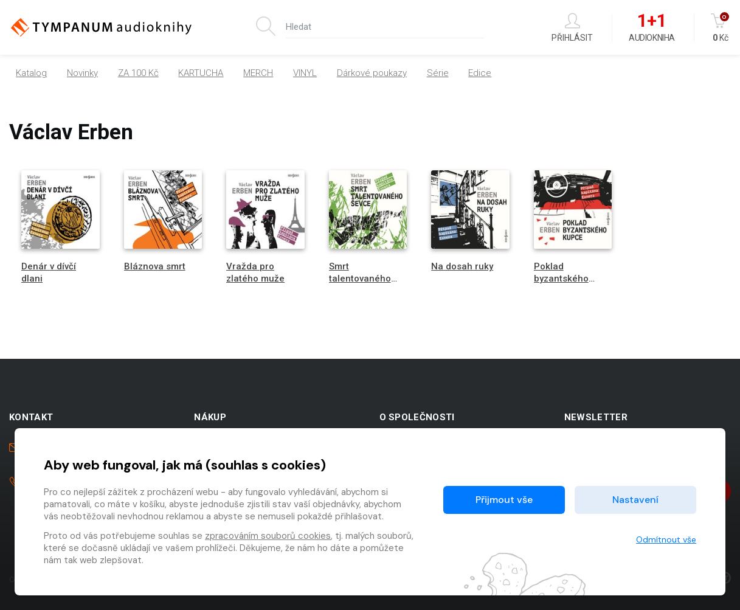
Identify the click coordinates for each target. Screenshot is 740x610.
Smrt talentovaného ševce (360, 278)
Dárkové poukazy (372, 73)
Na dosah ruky (462, 266)
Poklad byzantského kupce (561, 278)
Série (438, 73)
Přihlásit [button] (572, 27)
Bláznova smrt (154, 266)
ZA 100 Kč (138, 73)
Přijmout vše (504, 499)
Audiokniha (651, 28)
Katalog (31, 73)
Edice (479, 73)
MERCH (258, 73)
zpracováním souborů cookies (268, 536)
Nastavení (635, 499)
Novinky (82, 73)
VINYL (305, 73)
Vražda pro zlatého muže (255, 272)
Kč (721, 27)
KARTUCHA (200, 73)
